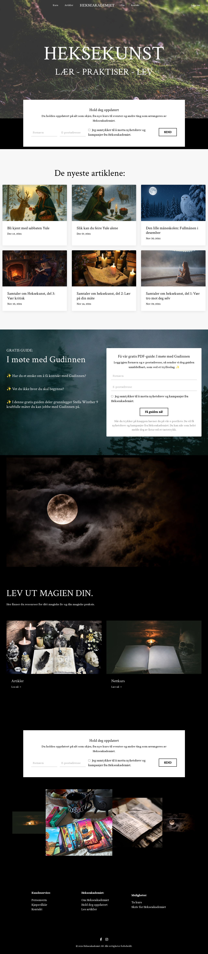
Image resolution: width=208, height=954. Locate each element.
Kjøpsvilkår (39, 906)
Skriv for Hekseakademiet (148, 908)
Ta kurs (136, 903)
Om (123, 5)
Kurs (56, 5)
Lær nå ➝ (117, 687)
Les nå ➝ (16, 687)
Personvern (39, 901)
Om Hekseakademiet (95, 901)
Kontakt (135, 5)
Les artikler (89, 910)
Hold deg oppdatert (94, 906)
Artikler (69, 5)
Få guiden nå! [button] (154, 412)
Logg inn (195, 5)
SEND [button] (168, 132)
